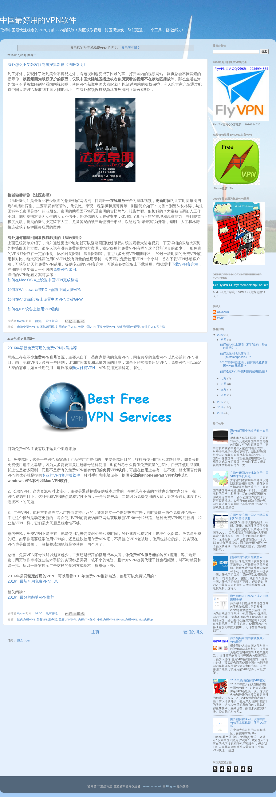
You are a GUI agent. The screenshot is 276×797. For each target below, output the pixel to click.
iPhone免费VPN (126, 619)
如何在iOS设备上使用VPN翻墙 (34, 309)
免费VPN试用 (64, 269)
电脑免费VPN (26, 326)
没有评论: (52, 321)
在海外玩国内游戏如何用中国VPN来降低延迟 (249, 474)
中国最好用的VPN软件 (38, 20)
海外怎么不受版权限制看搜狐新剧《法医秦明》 (47, 64)
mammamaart (152, 786)
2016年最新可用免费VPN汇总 (33, 581)
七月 (224, 378)
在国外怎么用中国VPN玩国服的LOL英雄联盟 (249, 516)
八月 (224, 339)
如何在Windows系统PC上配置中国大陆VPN (45, 290)
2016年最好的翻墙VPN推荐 (31, 597)
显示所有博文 (130, 47)
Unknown (223, 311)
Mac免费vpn (146, 619)
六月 (224, 383)
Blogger (171, 786)
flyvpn (220, 317)
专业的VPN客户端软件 (61, 475)
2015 (220, 412)
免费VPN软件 (67, 619)
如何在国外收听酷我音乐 (246, 557)
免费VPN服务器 (46, 619)
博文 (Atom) (24, 640)
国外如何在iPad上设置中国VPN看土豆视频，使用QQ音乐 (248, 723)
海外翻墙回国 (45, 326)
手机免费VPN (106, 326)
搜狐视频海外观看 (128, 326)
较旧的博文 (193, 632)
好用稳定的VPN (66, 326)
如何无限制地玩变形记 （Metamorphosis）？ (235, 355)
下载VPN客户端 (184, 264)
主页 (95, 632)
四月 (224, 395)
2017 (220, 402)
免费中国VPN (87, 326)
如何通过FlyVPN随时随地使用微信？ (244, 371)
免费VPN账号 (87, 619)
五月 (224, 389)
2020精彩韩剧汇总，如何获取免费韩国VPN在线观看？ (244, 364)
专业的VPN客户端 (153, 326)
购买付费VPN (83, 368)
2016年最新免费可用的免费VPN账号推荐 (42, 348)
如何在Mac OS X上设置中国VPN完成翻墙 (43, 280)
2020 (220, 334)
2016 (220, 407)
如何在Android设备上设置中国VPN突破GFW (45, 299)
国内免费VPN (26, 619)
